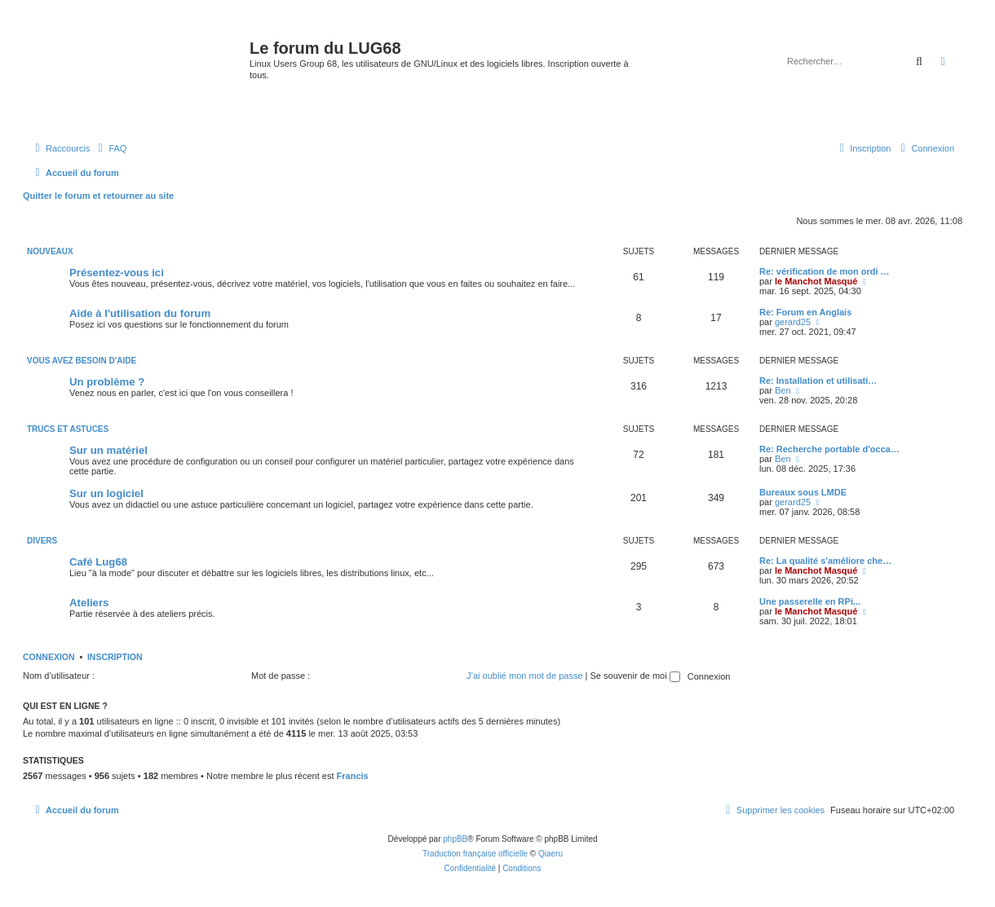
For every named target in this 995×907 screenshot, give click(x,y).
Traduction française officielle (475, 853)
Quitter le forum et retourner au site (98, 195)
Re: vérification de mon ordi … (824, 271)
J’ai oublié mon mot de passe (524, 675)
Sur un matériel (108, 450)
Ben (783, 390)
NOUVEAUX (50, 251)
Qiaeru (550, 853)
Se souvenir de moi (635, 675)
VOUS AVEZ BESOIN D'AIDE (81, 360)
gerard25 (793, 322)
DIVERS (42, 540)
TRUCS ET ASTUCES (67, 429)
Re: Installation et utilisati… (818, 380)
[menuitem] (110, 148)
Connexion (49, 657)
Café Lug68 (98, 562)
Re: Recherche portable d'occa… (829, 449)
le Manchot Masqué (816, 281)
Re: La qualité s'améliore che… (825, 561)
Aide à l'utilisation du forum (139, 313)
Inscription (115, 657)
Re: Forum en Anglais (805, 312)
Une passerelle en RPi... (809, 601)
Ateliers (88, 603)
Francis (353, 776)
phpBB (455, 838)
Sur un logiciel (106, 493)
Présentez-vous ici (116, 272)
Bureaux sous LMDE (803, 492)
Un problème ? (106, 382)
